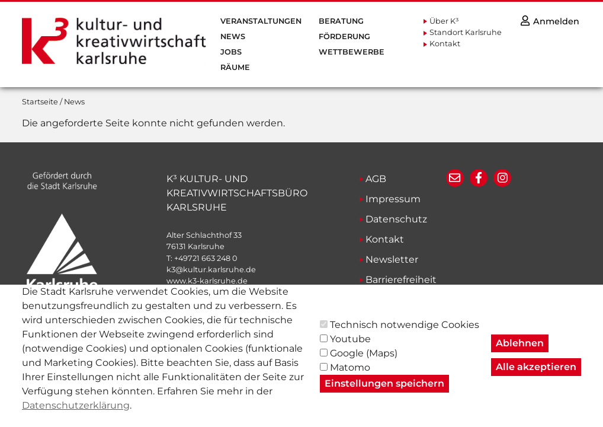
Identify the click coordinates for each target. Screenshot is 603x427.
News (232, 36)
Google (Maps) (363, 362)
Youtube (350, 347)
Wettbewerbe (351, 51)
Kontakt (444, 43)
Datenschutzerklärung (76, 414)
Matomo (350, 376)
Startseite (40, 101)
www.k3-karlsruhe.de (207, 280)
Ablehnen (520, 352)
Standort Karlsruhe (465, 32)
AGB (375, 178)
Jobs (231, 51)
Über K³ (444, 21)
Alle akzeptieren (536, 375)
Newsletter (391, 259)
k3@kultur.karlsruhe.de (211, 269)
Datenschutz (396, 219)
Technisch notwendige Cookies (404, 333)
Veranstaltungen (261, 21)
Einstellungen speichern (384, 392)
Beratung (341, 21)
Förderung (344, 36)
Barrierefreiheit (401, 279)
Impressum (393, 199)
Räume (235, 67)
